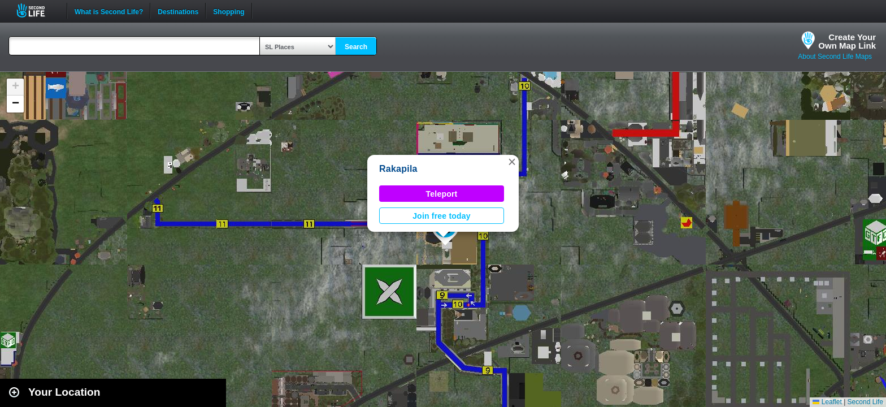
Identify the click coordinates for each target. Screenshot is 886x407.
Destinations (178, 11)
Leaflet (827, 402)
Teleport (442, 193)
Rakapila (398, 169)
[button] (512, 161)
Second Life (37, 10)
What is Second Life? (109, 11)
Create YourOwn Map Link (847, 41)
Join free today (441, 215)
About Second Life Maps (835, 56)
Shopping (228, 11)
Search (356, 47)
